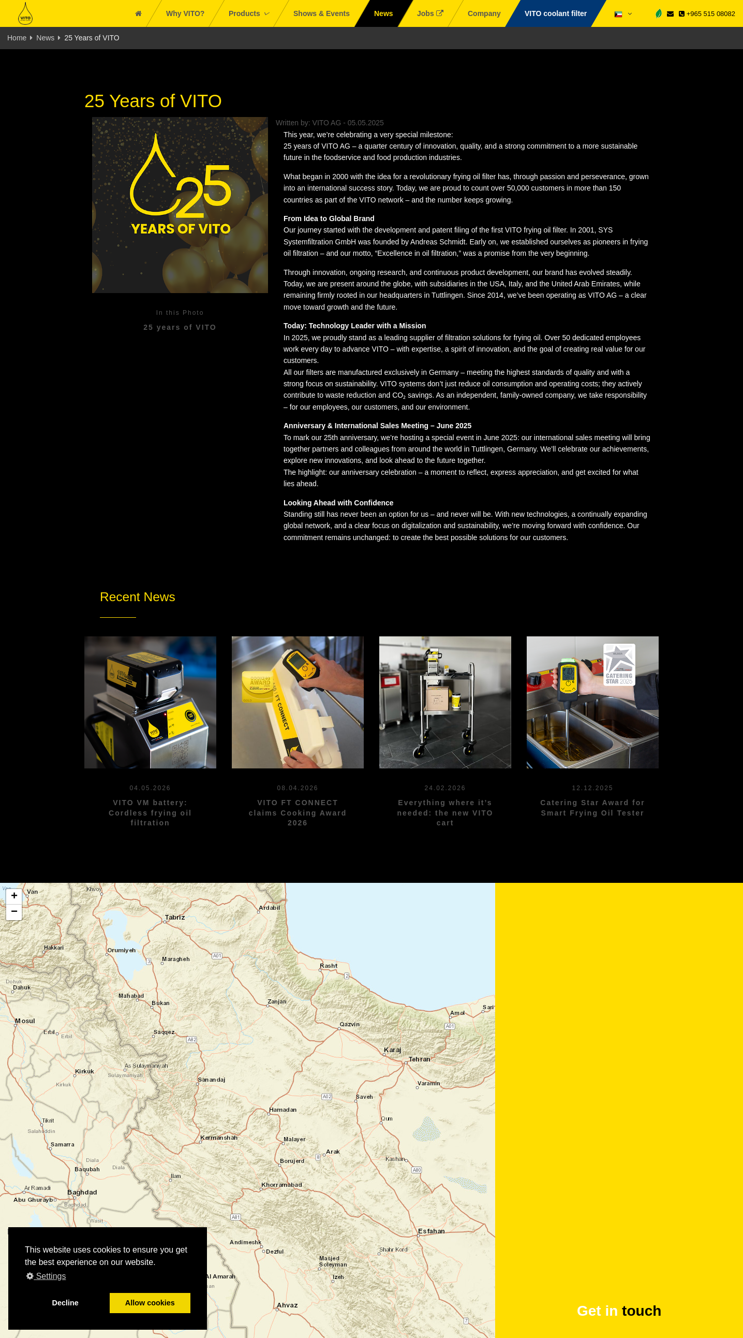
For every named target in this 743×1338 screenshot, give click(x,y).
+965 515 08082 (707, 14)
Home (16, 38)
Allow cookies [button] (150, 1303)
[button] (14, 897)
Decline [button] (65, 1303)
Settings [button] (46, 1276)
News (45, 38)
